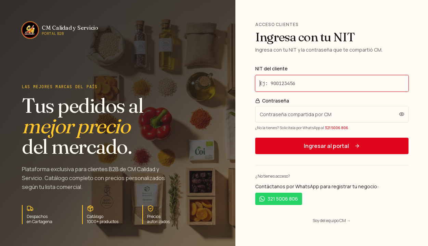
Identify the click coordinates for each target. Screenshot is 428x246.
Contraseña (272, 100)
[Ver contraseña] (401, 114)
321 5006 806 (336, 127)
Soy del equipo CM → (332, 220)
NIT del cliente (271, 68)
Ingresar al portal (332, 146)
